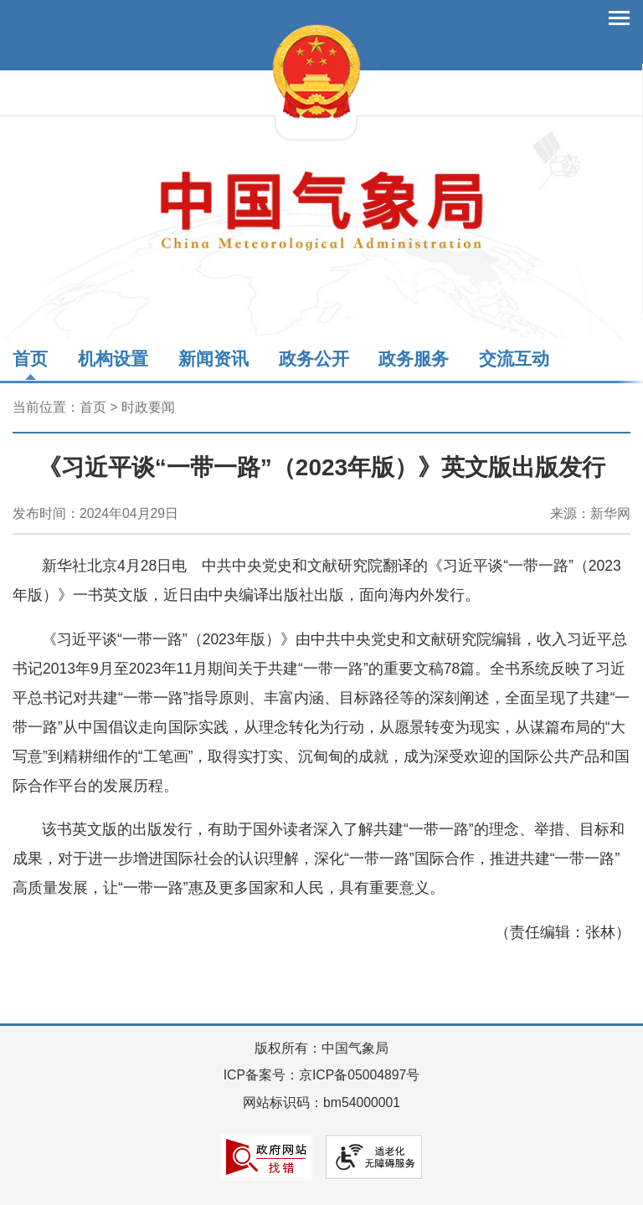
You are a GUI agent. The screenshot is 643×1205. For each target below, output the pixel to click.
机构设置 (113, 358)
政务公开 (314, 358)
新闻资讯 (213, 358)
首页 (30, 358)
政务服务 (413, 358)
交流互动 (514, 358)
